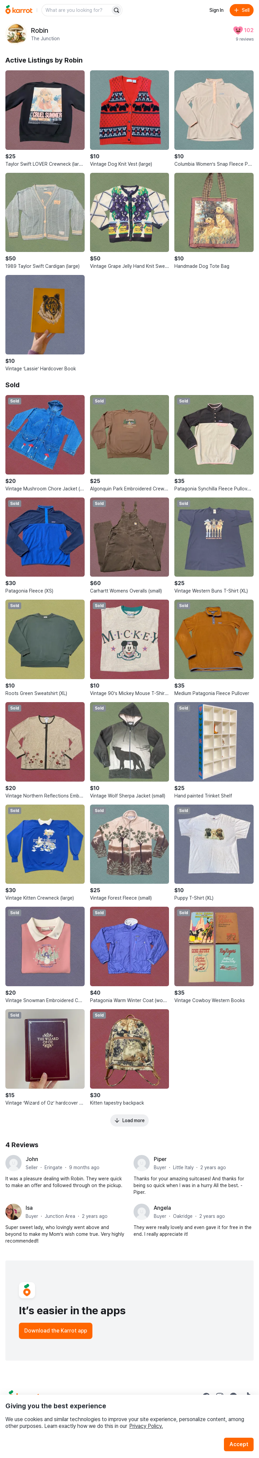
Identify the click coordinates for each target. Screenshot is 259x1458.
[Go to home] (18, 10)
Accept (238, 1444)
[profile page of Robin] (16, 34)
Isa (29, 1208)
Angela (162, 1208)
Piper (160, 1159)
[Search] (116, 10)
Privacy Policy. (146, 1426)
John (32, 1159)
